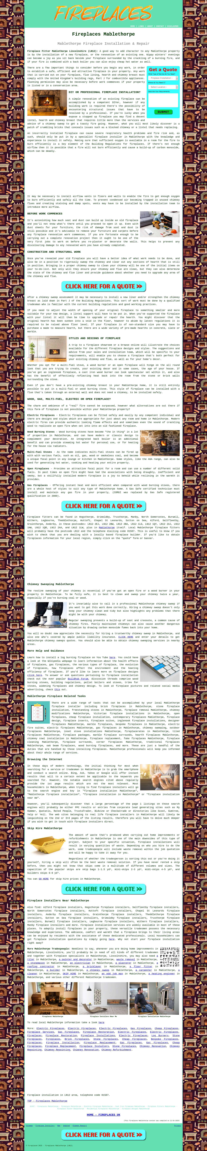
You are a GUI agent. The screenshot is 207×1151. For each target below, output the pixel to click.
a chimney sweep (97, 970)
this (57, 689)
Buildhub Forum (78, 679)
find (37, 907)
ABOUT (150, 26)
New (58, 1126)
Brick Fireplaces (77, 1039)
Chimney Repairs (80, 1126)
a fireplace (129, 932)
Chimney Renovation (153, 1046)
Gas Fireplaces (141, 1028)
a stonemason (36, 963)
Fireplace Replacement (100, 1042)
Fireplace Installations (98, 1035)
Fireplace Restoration (98, 1032)
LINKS (141, 26)
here (112, 657)
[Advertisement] (103, 173)
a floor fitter (141, 966)
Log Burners (160, 1035)
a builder (53, 970)
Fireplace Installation (62, 1042)
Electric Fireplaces (50, 1028)
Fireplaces (34, 1035)
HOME (132, 26)
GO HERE (44, 879)
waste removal (125, 959)
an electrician (80, 963)
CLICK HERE (125, 637)
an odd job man (112, 973)
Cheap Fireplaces (166, 1028)
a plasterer (123, 963)
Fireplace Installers (94, 1046)
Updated (66, 1126)
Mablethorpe (107, 527)
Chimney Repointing (57, 1050)
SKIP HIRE (69, 973)
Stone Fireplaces (105, 1039)
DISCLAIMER (172, 26)
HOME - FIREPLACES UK (103, 1114)
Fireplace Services (40, 1032)
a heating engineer (161, 973)
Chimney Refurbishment (116, 1050)
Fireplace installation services (103, 925)
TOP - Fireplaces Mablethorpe (47, 1101)
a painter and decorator (75, 959)
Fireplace (33, 517)
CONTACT (160, 26)
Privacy (177, 1126)
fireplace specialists (69, 956)
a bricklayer (92, 966)
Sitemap (29, 1126)
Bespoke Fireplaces (164, 1039)
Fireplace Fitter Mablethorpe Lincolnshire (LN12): (62, 51)
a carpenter (144, 970)
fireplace (121, 534)
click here (34, 675)
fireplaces (137, 144)
